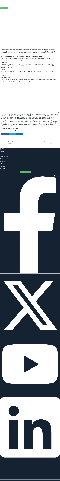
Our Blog (2, 158)
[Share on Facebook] (5, 134)
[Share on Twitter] (12, 134)
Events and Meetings (4, 154)
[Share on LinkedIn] (19, 134)
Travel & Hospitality (4, 156)
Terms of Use (3, 168)
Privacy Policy (3, 166)
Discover (2, 151)
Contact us (2, 161)
